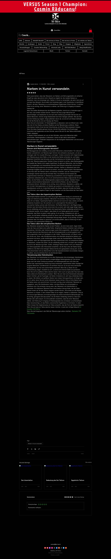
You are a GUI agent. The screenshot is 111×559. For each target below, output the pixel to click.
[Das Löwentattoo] (30, 471)
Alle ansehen (88, 462)
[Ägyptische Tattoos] (80, 471)
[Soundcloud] (59, 548)
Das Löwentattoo (27, 480)
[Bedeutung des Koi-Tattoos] (55, 471)
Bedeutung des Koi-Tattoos (55, 480)
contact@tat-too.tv (56, 544)
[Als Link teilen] (39, 449)
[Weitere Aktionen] (83, 84)
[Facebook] (56, 548)
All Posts (22, 73)
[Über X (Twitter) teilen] (31, 449)
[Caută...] (56, 35)
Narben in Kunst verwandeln (35, 443)
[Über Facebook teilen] (27, 449)
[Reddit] (66, 548)
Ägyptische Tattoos (77, 480)
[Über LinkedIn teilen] (35, 449)
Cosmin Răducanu (54, 8)
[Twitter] (63, 548)
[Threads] (54, 548)
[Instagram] (52, 548)
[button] (90, 30)
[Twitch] (49, 548)
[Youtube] (45, 548)
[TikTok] (61, 548)
